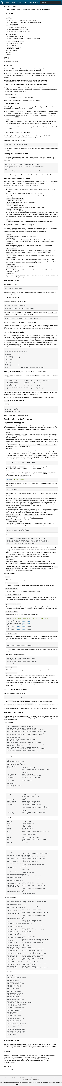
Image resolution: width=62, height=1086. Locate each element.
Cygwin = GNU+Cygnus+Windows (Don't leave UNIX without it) (25, 22)
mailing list (59, 1082)
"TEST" (17, 117)
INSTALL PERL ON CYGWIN (13, 47)
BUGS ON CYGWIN (11, 50)
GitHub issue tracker (40, 1077)
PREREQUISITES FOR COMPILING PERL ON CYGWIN (21, 20)
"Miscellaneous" (20, 415)
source (11, 6)
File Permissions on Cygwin (16, 36)
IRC (17, 1084)
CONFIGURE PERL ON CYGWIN (15, 26)
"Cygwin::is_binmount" (25, 455)
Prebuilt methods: (13, 45)
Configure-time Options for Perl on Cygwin (20, 31)
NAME (8, 17)
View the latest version (45, 9)
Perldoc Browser (8, 2)
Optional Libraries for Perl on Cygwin (18, 29)
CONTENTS (8, 13)
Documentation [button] (33, 2)
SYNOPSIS (9, 19)
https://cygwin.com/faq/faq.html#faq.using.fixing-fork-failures (24, 547)
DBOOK (22, 1077)
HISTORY (8, 54)
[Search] (50, 2)
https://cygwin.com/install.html (33, 554)
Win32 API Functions (37, 518)
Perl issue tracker (51, 1082)
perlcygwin (6, 6)
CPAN (14, 6)
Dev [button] (25, 2)
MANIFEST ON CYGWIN (12, 49)
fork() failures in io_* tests (15, 40)
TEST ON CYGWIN (11, 34)
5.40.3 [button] (20, 2)
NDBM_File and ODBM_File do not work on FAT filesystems (24, 38)
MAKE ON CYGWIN (11, 33)
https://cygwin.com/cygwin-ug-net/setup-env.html (18, 677)
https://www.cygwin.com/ (10, 94)
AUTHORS (9, 52)
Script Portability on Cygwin (16, 43)
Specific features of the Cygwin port (15, 41)
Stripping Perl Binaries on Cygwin (17, 27)
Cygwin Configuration (14, 24)
